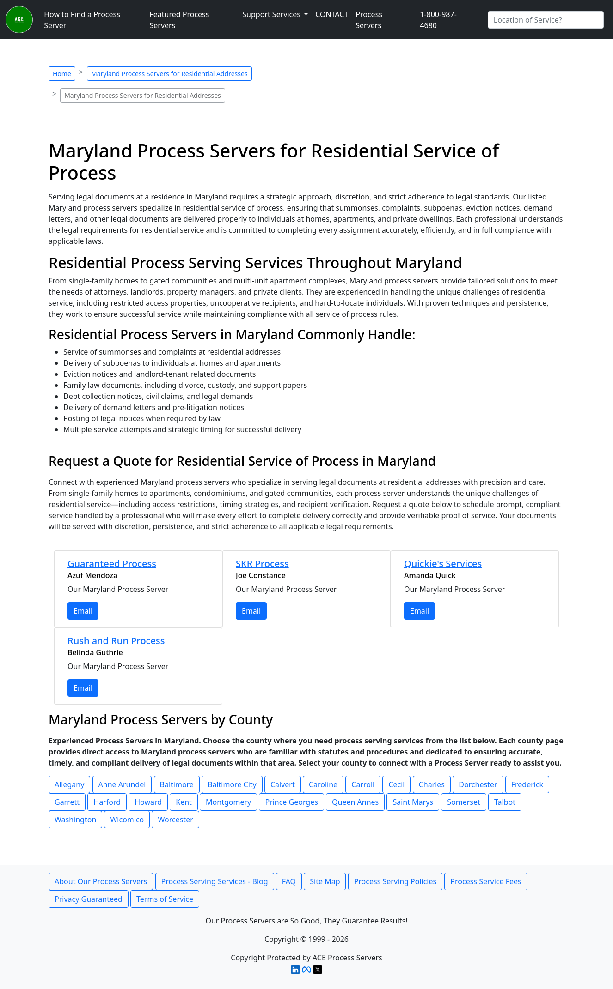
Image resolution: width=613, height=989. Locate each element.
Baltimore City (232, 784)
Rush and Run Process (116, 640)
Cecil (396, 784)
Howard (148, 802)
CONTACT (331, 14)
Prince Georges (291, 802)
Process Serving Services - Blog (214, 881)
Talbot (504, 802)
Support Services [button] (272, 14)
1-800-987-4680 (438, 19)
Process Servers (369, 19)
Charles (432, 784)
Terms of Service (164, 899)
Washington (75, 819)
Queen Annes (355, 802)
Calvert (282, 784)
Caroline (323, 784)
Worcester (175, 819)
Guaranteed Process (111, 563)
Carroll (362, 784)
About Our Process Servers (101, 881)
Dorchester (478, 784)
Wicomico (127, 819)
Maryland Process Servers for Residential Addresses (169, 73)
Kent (184, 802)
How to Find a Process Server (82, 19)
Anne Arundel (122, 784)
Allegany (69, 784)
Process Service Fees (485, 881)
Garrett (67, 802)
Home (62, 73)
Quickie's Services (443, 563)
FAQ (289, 881)
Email (83, 611)
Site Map (325, 881)
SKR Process (262, 563)
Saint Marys (412, 802)
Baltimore (177, 784)
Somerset (463, 802)
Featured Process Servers (179, 19)
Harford (107, 802)
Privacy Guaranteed (89, 899)
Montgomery (228, 802)
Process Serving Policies (395, 881)
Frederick (527, 784)
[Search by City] (546, 20)
